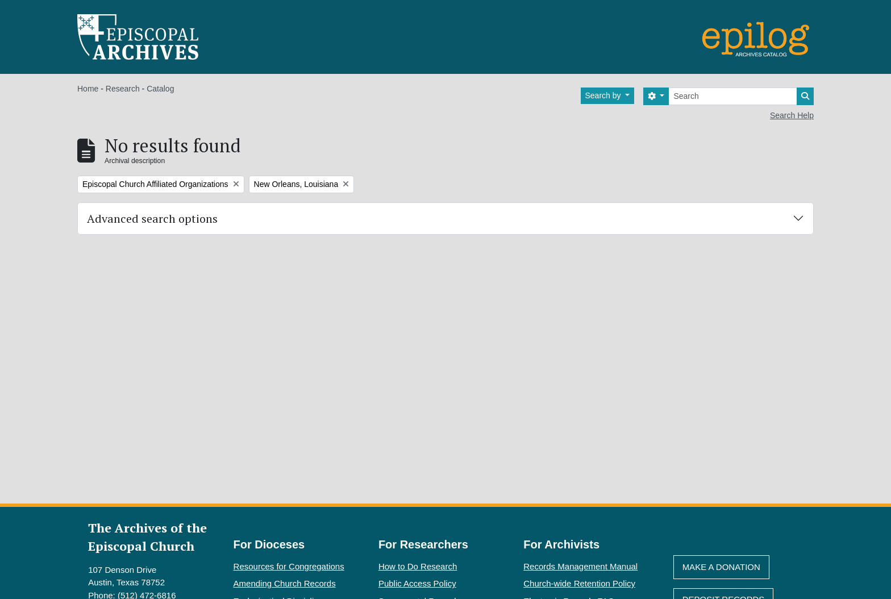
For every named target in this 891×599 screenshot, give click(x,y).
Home (87, 88)
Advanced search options (152, 218)
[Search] (732, 96)
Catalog (160, 88)
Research (123, 88)
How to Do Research (417, 566)
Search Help (792, 115)
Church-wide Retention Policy (579, 583)
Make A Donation (721, 567)
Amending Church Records (285, 583)
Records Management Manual (580, 566)
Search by (604, 95)
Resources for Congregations (289, 566)
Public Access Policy (417, 583)
